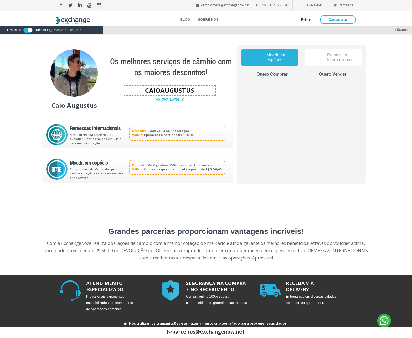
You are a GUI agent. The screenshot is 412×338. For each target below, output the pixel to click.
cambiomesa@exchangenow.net (225, 5)
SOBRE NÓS (208, 20)
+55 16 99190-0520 (313, 5)
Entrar (306, 19)
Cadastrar (337, 19)
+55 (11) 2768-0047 (274, 5)
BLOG (185, 20)
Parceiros (343, 5)
